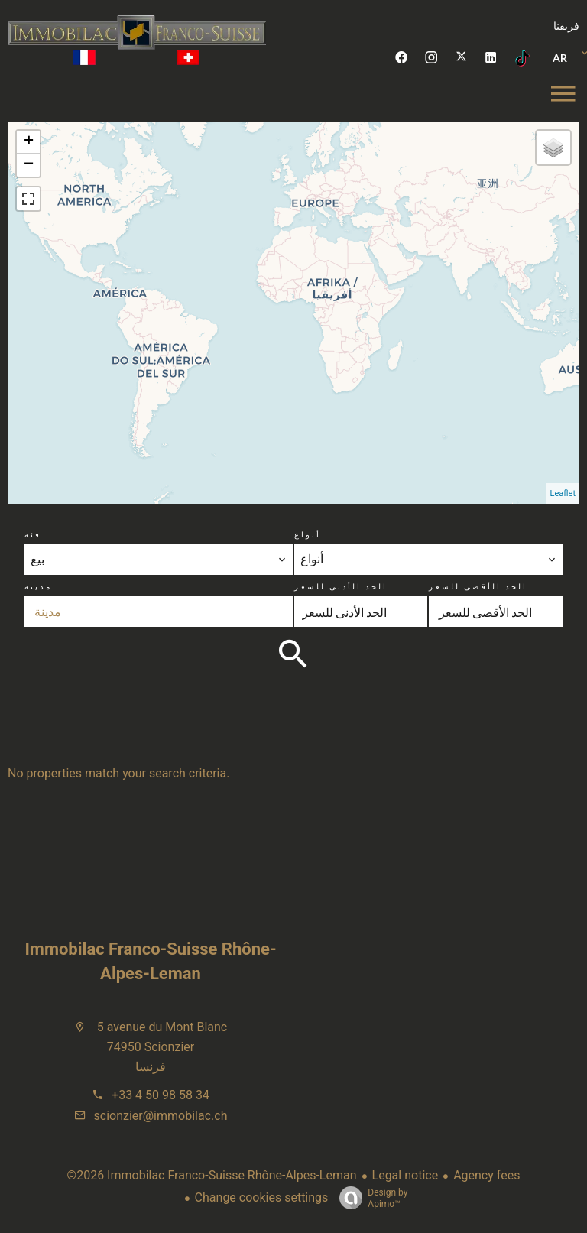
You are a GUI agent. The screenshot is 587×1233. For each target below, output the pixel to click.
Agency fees (486, 1175)
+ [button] (29, 142)
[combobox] (158, 559)
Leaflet (563, 493)
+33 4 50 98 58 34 (160, 1095)
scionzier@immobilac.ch (161, 1115)
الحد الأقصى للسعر (478, 586)
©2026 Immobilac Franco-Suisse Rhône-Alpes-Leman (212, 1175)
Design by (369, 1198)
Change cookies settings (262, 1197)
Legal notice (405, 1175)
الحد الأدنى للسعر (341, 586)
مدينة (38, 586)
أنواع (307, 534)
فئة (32, 534)
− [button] (29, 165)
